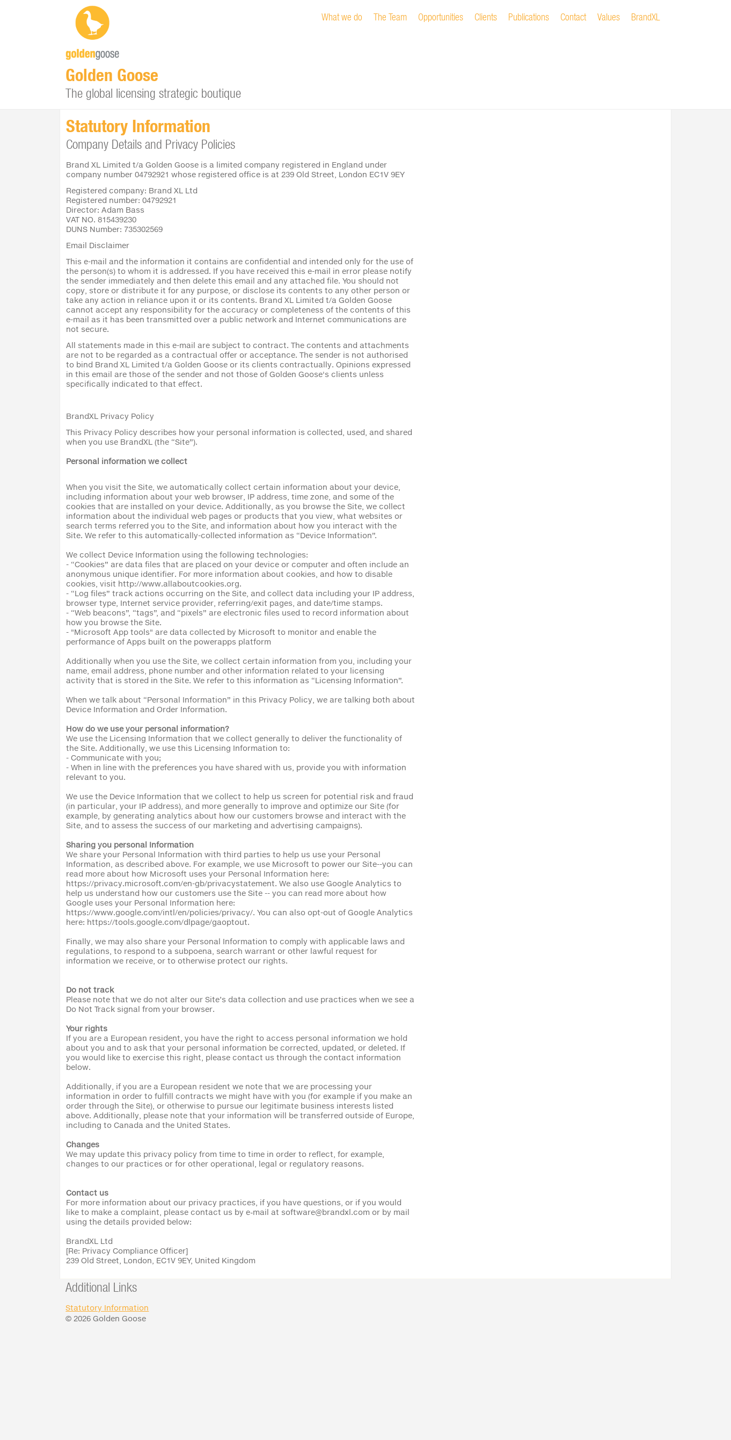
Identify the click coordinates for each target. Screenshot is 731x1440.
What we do (341, 17)
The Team (390, 17)
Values (608, 17)
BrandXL (645, 17)
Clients (485, 17)
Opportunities (440, 17)
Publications (528, 17)
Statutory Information (107, 1307)
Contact (573, 17)
